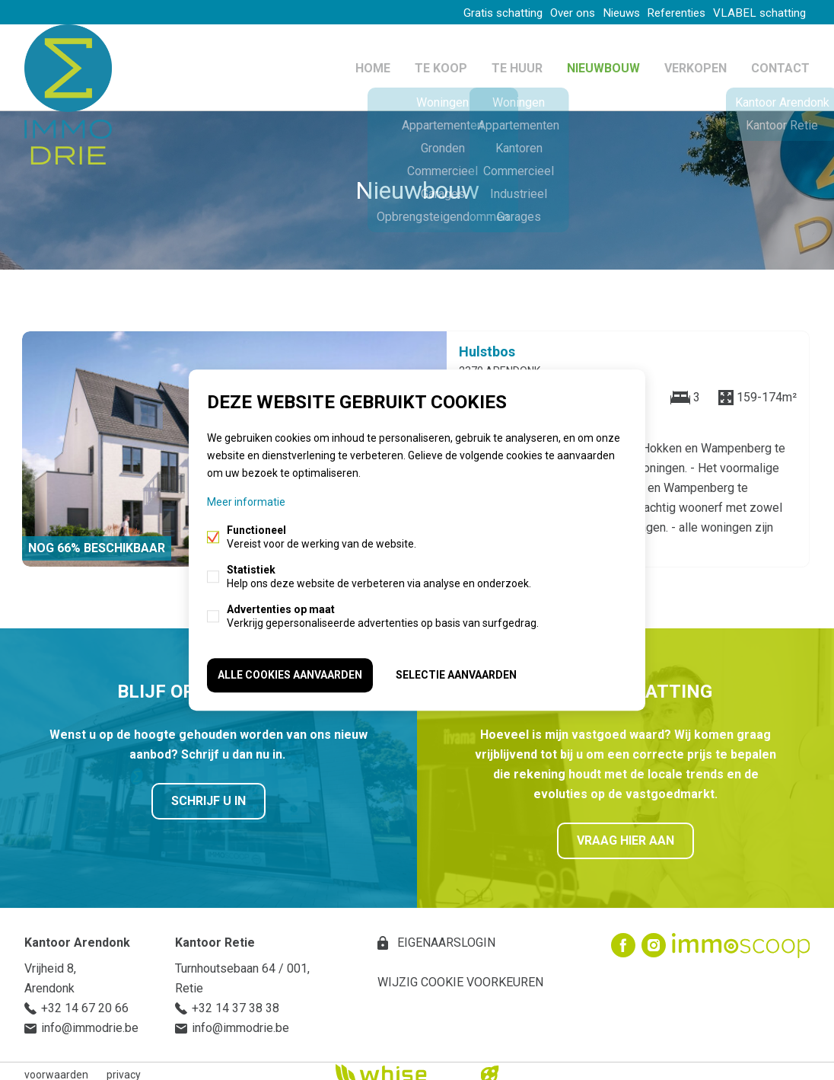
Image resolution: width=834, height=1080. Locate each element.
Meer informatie (246, 504)
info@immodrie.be (89, 1021)
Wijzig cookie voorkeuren (460, 975)
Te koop (441, 63)
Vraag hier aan (625, 833)
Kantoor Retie (215, 935)
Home (372, 63)
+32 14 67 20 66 (85, 1001)
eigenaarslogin (444, 935)
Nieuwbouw (603, 63)
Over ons (547, 12)
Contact (780, 63)
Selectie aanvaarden (456, 673)
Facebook (623, 938)
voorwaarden (56, 1068)
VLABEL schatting (758, 12)
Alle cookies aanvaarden (290, 673)
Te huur (517, 63)
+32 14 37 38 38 (235, 1001)
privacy (124, 1068)
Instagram (653, 938)
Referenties (668, 12)
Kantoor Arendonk (77, 935)
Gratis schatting (470, 12)
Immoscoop (741, 938)
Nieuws (604, 12)
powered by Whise (399, 1066)
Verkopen (695, 63)
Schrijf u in (208, 794)
